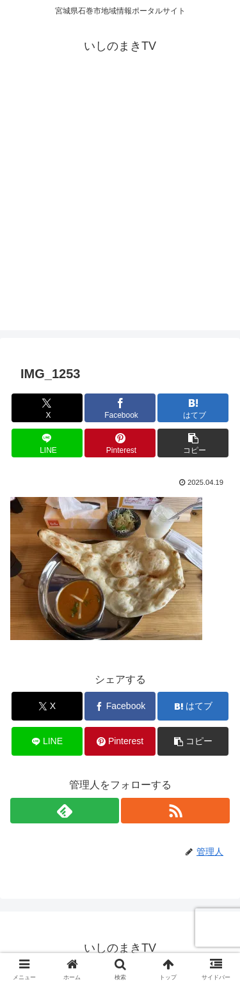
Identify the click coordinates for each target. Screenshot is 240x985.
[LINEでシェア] (47, 443)
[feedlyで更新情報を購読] (64, 810)
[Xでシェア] (47, 407)
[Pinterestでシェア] (120, 443)
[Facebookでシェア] (120, 407)
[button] (192, 443)
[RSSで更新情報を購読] (175, 810)
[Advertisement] (120, 210)
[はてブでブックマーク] (192, 407)
